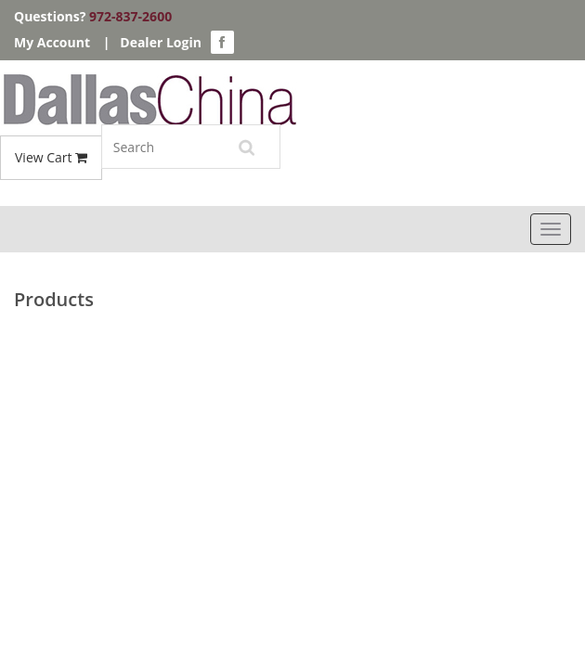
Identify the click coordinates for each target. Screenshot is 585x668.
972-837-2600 (130, 16)
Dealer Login (161, 42)
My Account (52, 42)
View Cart (51, 157)
